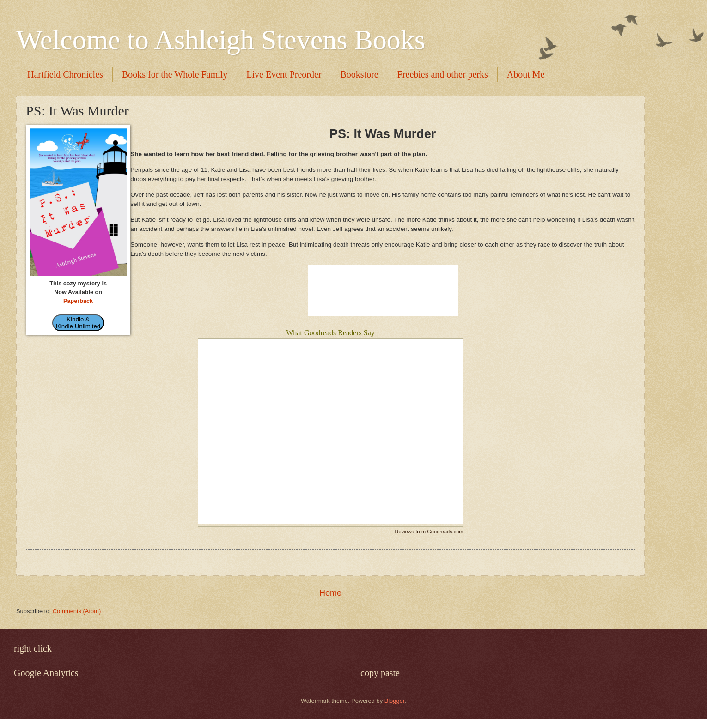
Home (330, 593)
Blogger (394, 700)
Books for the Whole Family (175, 74)
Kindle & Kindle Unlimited (78, 323)
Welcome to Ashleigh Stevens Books (220, 39)
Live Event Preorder (283, 74)
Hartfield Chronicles (65, 74)
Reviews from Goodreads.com (429, 531)
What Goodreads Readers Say (330, 333)
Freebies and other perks (442, 74)
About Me (526, 74)
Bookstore (359, 74)
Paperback (78, 301)
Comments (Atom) (77, 611)
